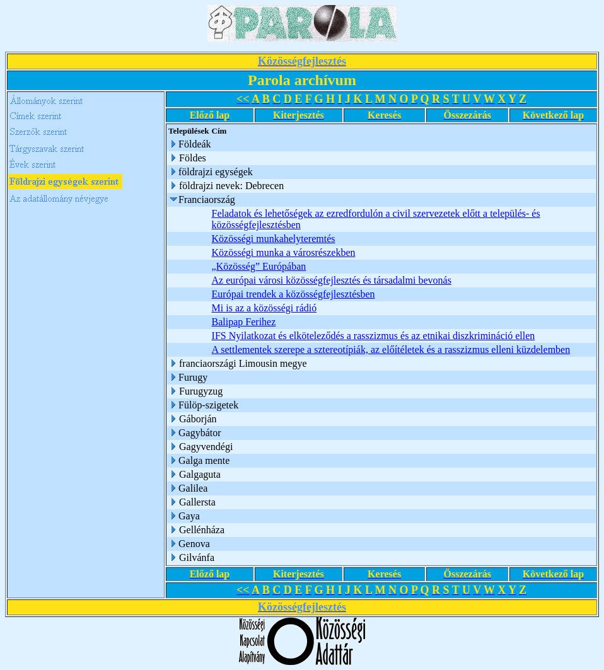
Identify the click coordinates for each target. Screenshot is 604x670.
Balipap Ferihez (244, 321)
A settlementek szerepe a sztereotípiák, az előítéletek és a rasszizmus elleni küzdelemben (391, 349)
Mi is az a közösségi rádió (264, 308)
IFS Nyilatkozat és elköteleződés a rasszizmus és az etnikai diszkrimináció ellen (373, 335)
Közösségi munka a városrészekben (284, 252)
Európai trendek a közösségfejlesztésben (293, 294)
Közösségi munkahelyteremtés (273, 238)
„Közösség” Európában (259, 266)
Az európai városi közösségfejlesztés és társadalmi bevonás (331, 280)
